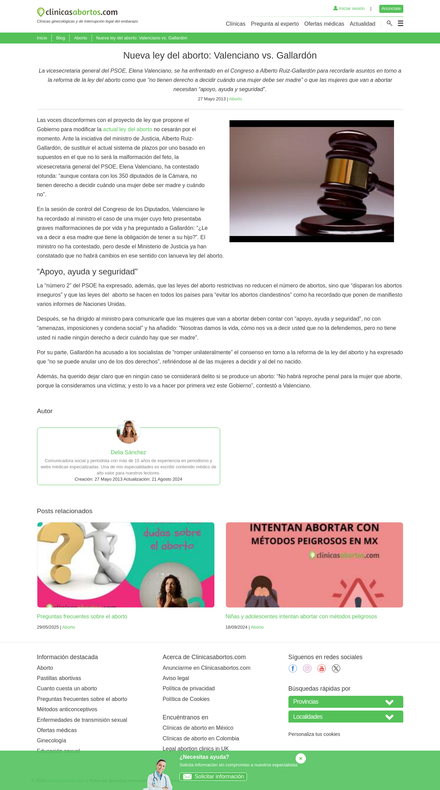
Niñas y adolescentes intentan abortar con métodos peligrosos (301, 616)
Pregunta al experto (275, 24)
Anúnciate (391, 8)
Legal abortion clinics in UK (196, 749)
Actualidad (363, 24)
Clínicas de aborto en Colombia (201, 738)
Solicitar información (212, 776)
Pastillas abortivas (59, 678)
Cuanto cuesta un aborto (67, 688)
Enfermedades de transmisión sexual (82, 720)
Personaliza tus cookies (314, 734)
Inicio (42, 37)
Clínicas (236, 24)
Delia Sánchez (128, 452)
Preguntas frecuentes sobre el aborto (82, 616)
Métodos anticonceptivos (67, 709)
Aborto (80, 37)
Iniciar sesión (349, 8)
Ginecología (51, 740)
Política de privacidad (189, 688)
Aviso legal (176, 678)
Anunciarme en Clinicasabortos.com (206, 668)
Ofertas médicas (324, 24)
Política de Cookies (186, 699)
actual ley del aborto (127, 129)
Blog (60, 37)
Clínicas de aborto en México (198, 728)
